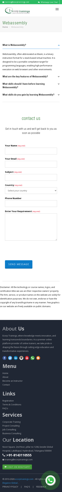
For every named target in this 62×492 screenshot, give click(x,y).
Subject (13, 171)
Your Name (15, 145)
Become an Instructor (12, 380)
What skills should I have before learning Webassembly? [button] (23, 85)
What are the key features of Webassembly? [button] (25, 76)
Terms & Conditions (11, 404)
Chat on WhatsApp (17, 467)
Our (18, 439)
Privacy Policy (10, 486)
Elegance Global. (10, 482)
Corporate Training (11, 421)
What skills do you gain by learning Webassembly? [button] (28, 94)
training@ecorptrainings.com (15, 2)
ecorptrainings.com (24, 479)
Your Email (15, 158)
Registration (8, 400)
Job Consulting (9, 429)
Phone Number (13, 198)
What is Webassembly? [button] (14, 45)
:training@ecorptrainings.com (17, 459)
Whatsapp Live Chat (48, 2)
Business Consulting (11, 433)
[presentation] (30, 249)
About (13, 328)
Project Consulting (11, 425)
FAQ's (5, 408)
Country (13, 185)
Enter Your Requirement (22, 211)
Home (5, 27)
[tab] (31, 46)
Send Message (18, 264)
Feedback (41, 486)
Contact (6, 384)
